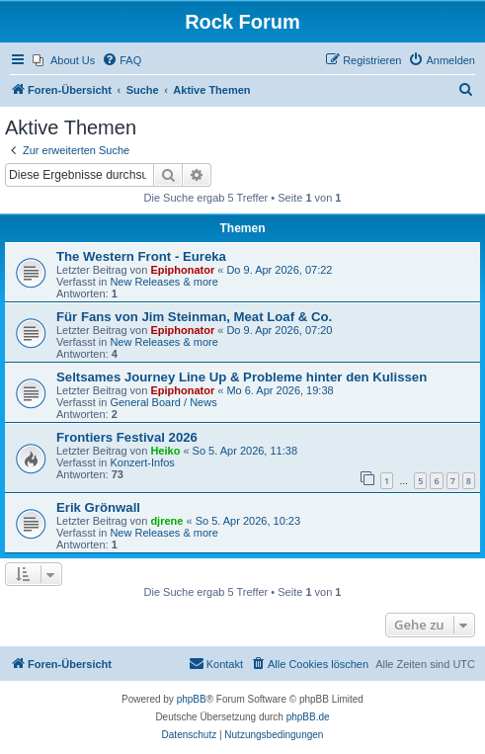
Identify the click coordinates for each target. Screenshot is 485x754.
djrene (166, 521)
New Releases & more (163, 282)
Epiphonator (182, 270)
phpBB (191, 699)
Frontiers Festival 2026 (127, 437)
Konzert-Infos (142, 462)
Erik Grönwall (98, 507)
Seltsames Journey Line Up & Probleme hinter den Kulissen (241, 377)
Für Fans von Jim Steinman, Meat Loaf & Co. (194, 316)
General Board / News (163, 402)
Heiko (165, 451)
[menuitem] (64, 60)
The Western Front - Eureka (141, 256)
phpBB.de (308, 717)
